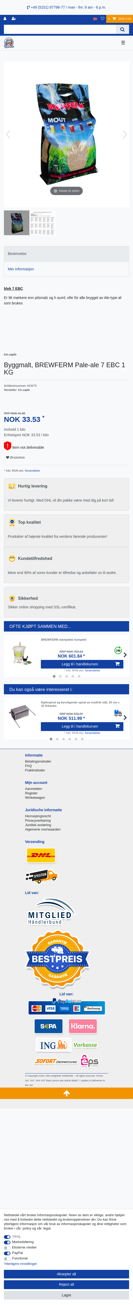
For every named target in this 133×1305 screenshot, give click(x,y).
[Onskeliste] (102, 19)
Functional (20, 1258)
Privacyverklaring (38, 820)
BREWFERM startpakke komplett (63, 639)
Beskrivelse (17, 254)
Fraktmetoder (35, 770)
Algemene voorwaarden (43, 829)
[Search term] (60, 29)
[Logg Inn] (5, 19)
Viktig (16, 1236)
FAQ (28, 766)
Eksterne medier (24, 1247)
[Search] (122, 29)
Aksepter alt (66, 1274)
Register (31, 793)
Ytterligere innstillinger (20, 1264)
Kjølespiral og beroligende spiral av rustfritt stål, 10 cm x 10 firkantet (80, 704)
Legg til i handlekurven (90, 664)
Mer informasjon (21, 269)
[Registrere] (14, 19)
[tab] (66, 253)
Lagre (66, 1295)
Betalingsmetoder (38, 761)
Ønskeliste (15, 457)
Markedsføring (23, 1242)
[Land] (95, 19)
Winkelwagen (35, 798)
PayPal (17, 1253)
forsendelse (32, 470)
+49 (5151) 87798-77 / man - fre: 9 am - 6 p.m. (66, 7)
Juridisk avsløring (38, 825)
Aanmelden (33, 789)
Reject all (66, 1284)
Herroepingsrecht (38, 816)
